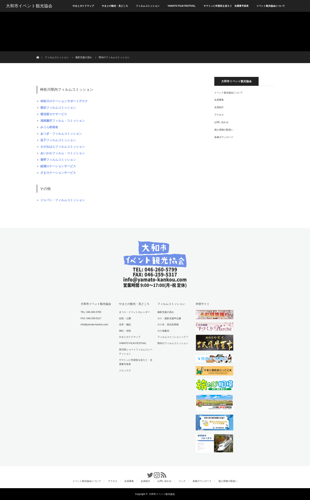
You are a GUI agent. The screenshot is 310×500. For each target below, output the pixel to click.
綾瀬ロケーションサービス (58, 166)
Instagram (155, 473)
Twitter (148, 473)
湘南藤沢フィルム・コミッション (62, 120)
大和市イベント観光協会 (29, 6)
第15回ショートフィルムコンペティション (135, 351)
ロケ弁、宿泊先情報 (168, 324)
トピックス (125, 370)
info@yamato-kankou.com (94, 324)
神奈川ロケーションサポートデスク (64, 101)
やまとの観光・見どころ (115, 6)
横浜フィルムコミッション (58, 107)
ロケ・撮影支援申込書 (169, 318)
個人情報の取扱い (223, 129)
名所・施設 (125, 324)
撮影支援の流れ (165, 312)
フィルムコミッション (148, 6)
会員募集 (219, 99)
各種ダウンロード (223, 137)
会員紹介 (219, 107)
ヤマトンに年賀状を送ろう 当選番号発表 (226, 6)
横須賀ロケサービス (53, 114)
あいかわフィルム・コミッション (62, 153)
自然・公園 (125, 318)
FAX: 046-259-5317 (91, 318)
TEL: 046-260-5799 (91, 312)
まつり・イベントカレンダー (134, 312)
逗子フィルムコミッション (58, 140)
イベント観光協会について (270, 6)
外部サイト (203, 303)
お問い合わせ (221, 122)
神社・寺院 (125, 330)
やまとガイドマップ (83, 6)
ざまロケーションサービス (58, 172)
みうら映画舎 (49, 127)
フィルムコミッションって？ (172, 337)
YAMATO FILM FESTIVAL (181, 6)
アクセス (219, 114)
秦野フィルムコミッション (58, 159)
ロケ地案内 (163, 330)
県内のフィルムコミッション (172, 343)
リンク (182, 481)
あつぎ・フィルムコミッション (61, 133)
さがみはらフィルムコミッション (62, 146)
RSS (162, 473)
